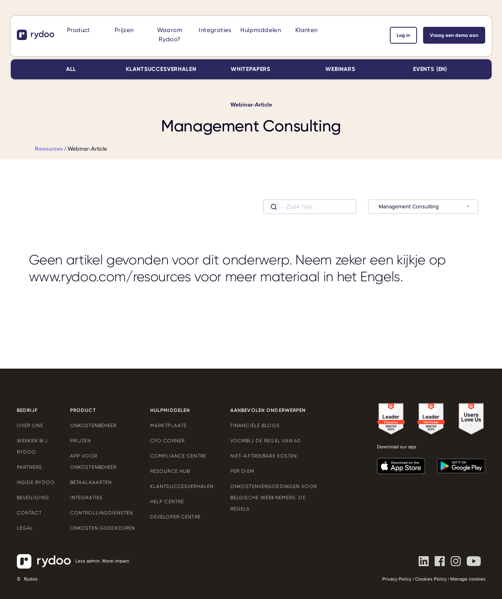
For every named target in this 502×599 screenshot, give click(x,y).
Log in (403, 35)
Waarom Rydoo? (169, 34)
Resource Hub (170, 471)
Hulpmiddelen (260, 30)
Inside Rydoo (36, 482)
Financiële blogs (255, 425)
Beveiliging (33, 497)
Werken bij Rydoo (32, 446)
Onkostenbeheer (93, 425)
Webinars (340, 69)
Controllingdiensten (101, 513)
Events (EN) (430, 69)
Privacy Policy (396, 579)
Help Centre (167, 501)
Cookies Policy (431, 579)
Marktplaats (168, 425)
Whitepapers (250, 69)
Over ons (30, 425)
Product (78, 30)
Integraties (215, 30)
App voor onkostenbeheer (93, 461)
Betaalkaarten (91, 482)
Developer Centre (175, 517)
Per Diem (242, 471)
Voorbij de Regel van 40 (265, 441)
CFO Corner (167, 441)
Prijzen (124, 30)
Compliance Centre (178, 456)
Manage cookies (468, 579)
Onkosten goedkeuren (102, 528)
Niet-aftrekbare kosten (263, 456)
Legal (25, 528)
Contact (29, 513)
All (71, 69)
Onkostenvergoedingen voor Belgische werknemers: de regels (273, 498)
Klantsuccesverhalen (161, 69)
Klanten (306, 30)
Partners (29, 467)
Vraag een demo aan (454, 35)
